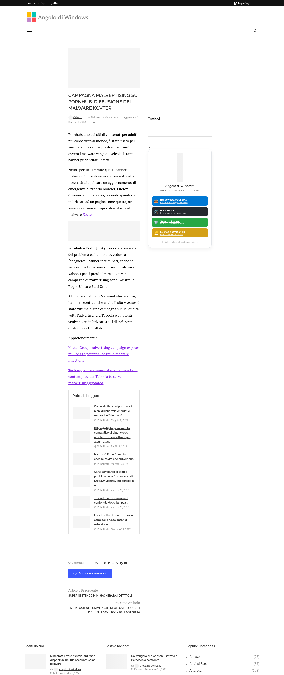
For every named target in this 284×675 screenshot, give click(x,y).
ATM (224, 528)
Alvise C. (39, 132)
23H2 (224, 549)
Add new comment (53, 423)
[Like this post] (59, 413)
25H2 (224, 556)
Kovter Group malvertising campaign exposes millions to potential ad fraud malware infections (102, 287)
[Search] (255, 31)
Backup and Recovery (224, 542)
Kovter (50, 179)
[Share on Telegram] (84, 413)
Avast (224, 535)
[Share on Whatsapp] (80, 413)
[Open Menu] (29, 31)
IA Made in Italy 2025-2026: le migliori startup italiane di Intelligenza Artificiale (69, 547)
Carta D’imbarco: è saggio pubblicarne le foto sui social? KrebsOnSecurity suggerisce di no (152, 353)
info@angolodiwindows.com (149, 615)
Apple (224, 515)
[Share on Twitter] (67, 413)
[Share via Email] (88, 413)
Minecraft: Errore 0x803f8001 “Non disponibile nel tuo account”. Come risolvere (72, 497)
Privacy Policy (131, 636)
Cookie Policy (153, 636)
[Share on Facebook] (64, 413)
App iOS (226, 522)
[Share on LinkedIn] (72, 413)
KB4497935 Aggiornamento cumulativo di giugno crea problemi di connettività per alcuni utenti (153, 331)
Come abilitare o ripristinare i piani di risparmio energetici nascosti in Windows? (79, 331)
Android (224, 508)
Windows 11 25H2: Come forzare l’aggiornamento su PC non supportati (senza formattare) (71, 522)
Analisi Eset (224, 501)
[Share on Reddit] (76, 413)
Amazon (224, 494)
